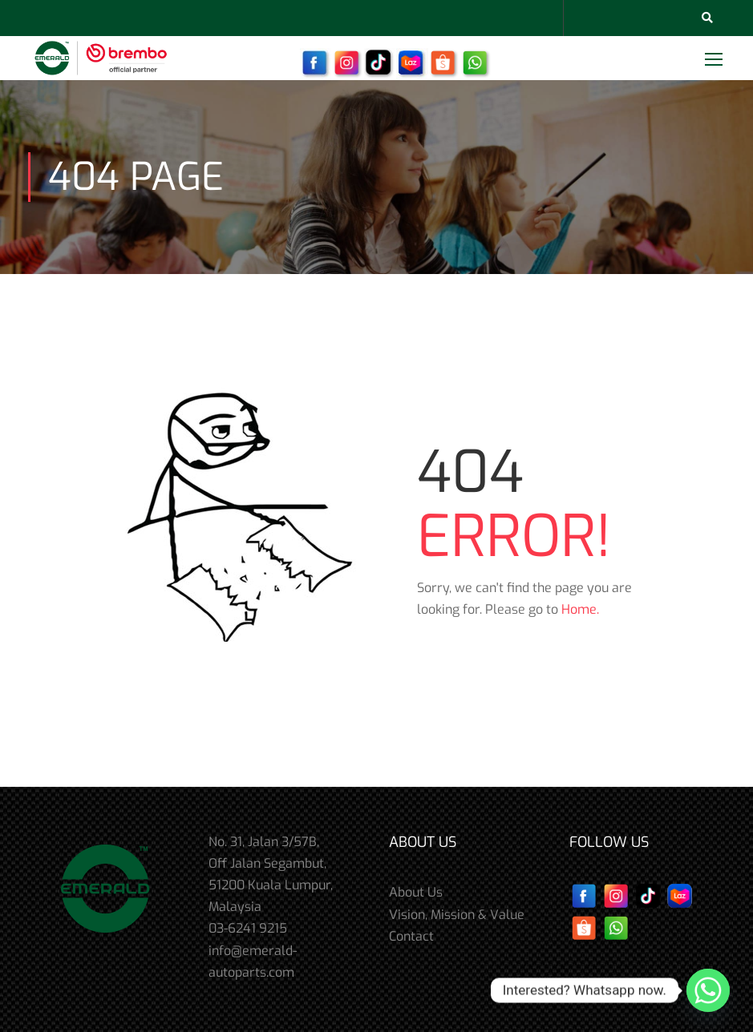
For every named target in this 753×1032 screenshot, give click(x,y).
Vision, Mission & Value (456, 914)
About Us (416, 892)
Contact (411, 936)
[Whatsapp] (708, 990)
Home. (580, 609)
